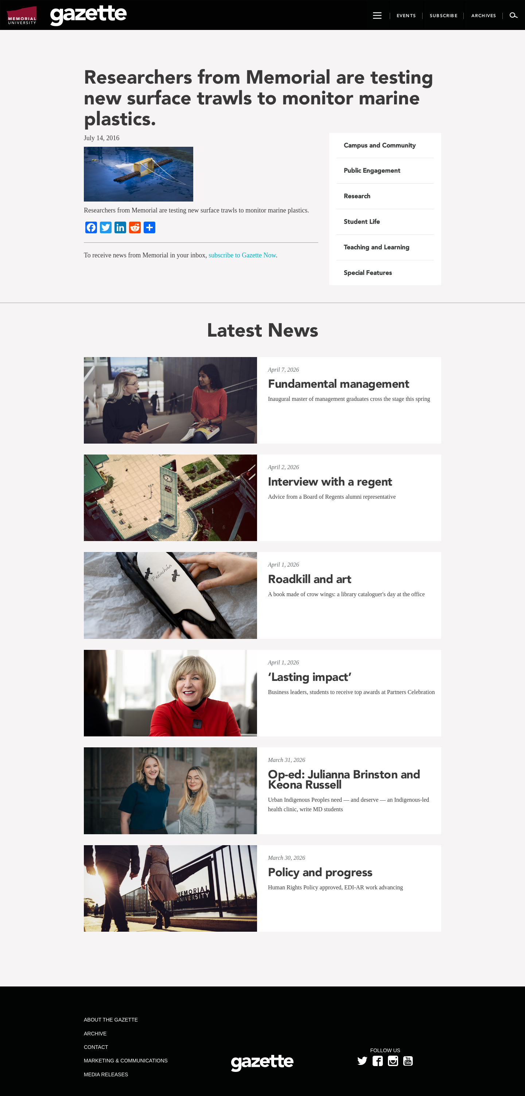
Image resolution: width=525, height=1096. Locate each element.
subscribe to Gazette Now (242, 255)
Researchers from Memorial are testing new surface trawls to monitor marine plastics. (258, 97)
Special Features (368, 272)
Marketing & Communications (126, 1061)
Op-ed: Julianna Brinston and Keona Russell (344, 779)
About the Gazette (111, 1020)
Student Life (362, 221)
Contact (96, 1047)
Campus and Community (380, 145)
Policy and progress (320, 872)
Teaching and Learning (376, 247)
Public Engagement (372, 170)
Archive (95, 1033)
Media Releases (106, 1074)
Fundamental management (338, 384)
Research (357, 196)
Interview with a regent (330, 481)
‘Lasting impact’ (309, 677)
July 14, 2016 (102, 138)
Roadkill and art (309, 579)
